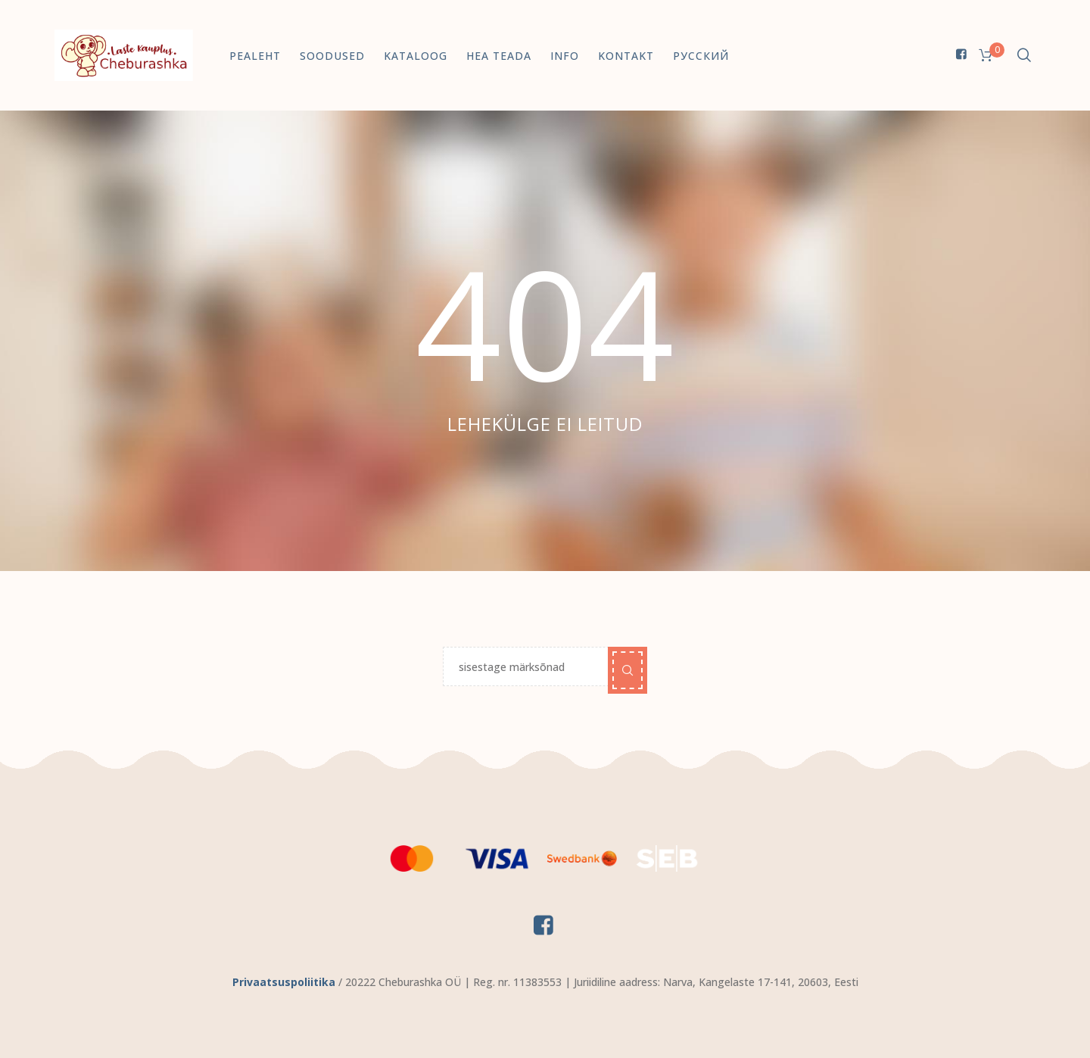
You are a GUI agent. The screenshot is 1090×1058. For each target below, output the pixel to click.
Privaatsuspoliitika (283, 982)
